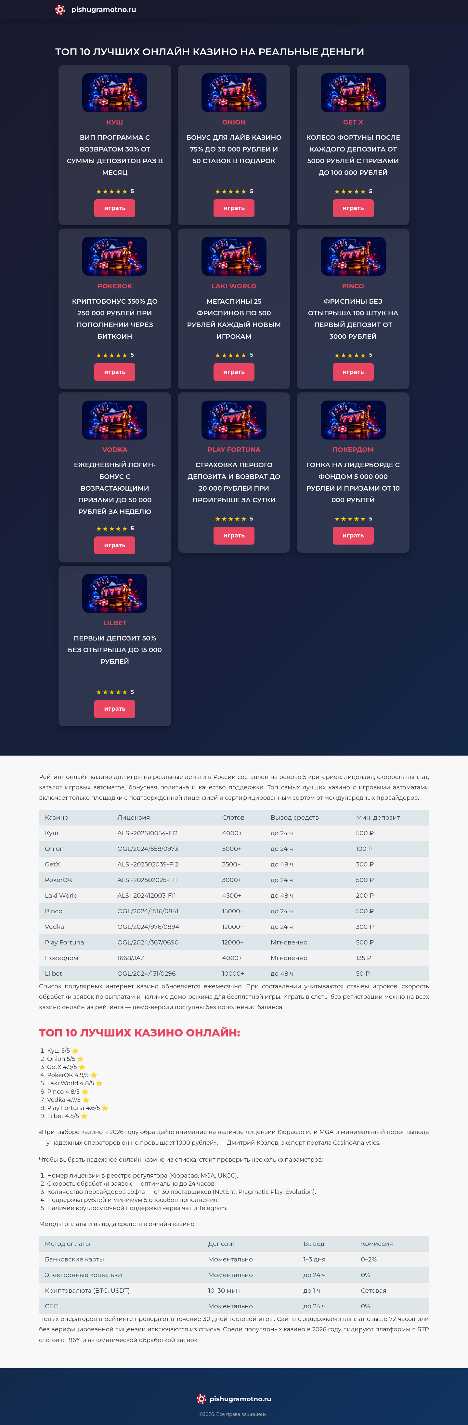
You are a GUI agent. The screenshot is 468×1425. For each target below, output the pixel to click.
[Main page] (234, 10)
